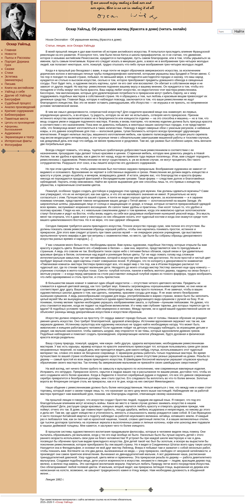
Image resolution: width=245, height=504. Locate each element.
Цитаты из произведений (20, 122)
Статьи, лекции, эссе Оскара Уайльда (70, 45)
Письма (10, 84)
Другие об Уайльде (18, 95)
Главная (10, 50)
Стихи (9, 72)
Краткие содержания (19, 111)
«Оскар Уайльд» (64, 502)
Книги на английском (19, 87)
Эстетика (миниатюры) (14, 78)
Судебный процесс (18, 103)
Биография (12, 99)
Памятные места (16, 118)
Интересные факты (18, 141)
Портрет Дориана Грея (17, 63)
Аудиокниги (13, 133)
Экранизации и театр (19, 137)
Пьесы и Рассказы (17, 57)
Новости (10, 54)
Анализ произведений (20, 107)
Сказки (9, 69)
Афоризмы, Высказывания (13, 128)
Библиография (15, 114)
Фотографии (13, 144)
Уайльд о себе (15, 91)
